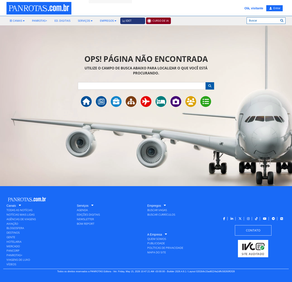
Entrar (275, 8)
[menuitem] (17, 20)
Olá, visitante (253, 8)
